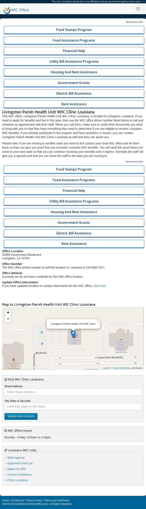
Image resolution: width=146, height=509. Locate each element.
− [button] (8, 319)
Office (16, 10)
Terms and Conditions (56, 500)
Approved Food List (19, 463)
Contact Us (17, 500)
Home (5, 500)
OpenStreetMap (122, 368)
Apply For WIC (16, 469)
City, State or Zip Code (17, 400)
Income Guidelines (19, 474)
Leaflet (106, 368)
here (143, 1)
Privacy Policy (34, 500)
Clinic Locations (17, 480)
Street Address (13, 386)
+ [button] (8, 313)
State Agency (16, 457)
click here (99, 286)
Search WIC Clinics (21, 416)
